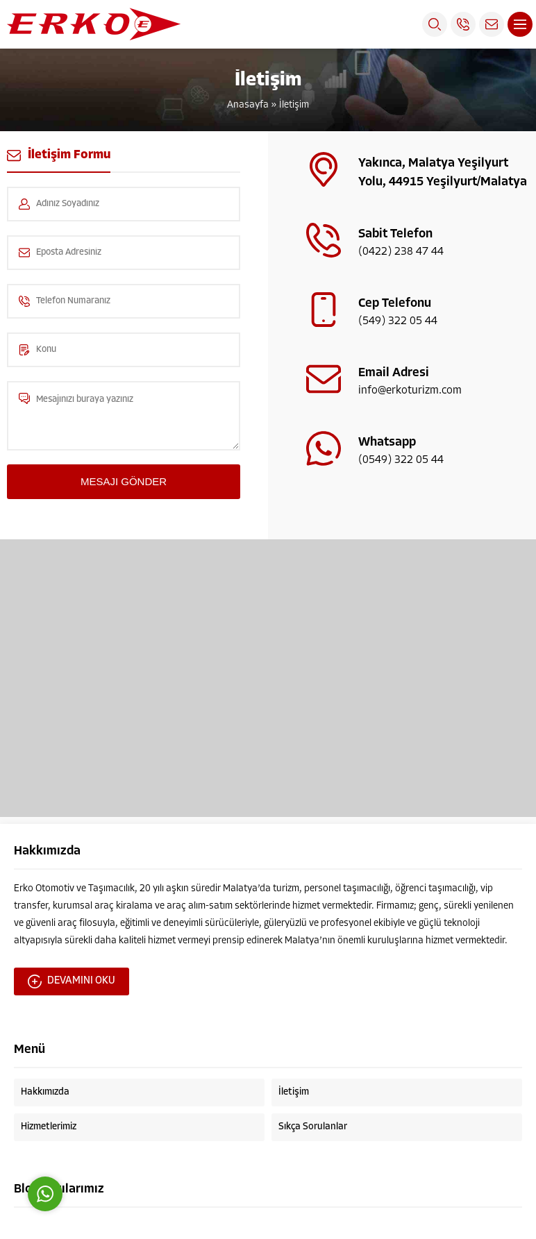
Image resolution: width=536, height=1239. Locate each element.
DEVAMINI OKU (71, 981)
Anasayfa (248, 105)
